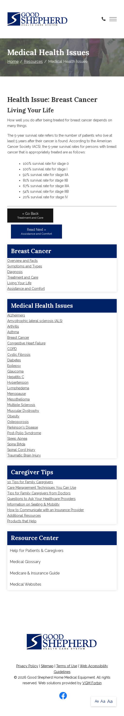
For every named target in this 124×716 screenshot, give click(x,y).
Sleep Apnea (17, 439)
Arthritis (13, 326)
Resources (33, 61)
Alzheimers (16, 315)
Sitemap (47, 666)
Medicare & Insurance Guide (35, 573)
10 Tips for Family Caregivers (30, 482)
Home (12, 61)
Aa (97, 701)
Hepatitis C (15, 377)
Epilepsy (14, 366)
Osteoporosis (18, 422)
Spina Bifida (16, 444)
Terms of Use (66, 666)
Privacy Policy (27, 666)
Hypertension (17, 382)
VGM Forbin (92, 683)
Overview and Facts (22, 261)
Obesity (13, 416)
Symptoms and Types (24, 266)
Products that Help (21, 521)
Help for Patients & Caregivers (36, 550)
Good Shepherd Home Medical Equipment (61, 677)
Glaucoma (15, 371)
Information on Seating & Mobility (33, 504)
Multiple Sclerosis (21, 405)
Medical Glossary (25, 561)
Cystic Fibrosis (18, 355)
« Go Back (30, 215)
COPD (12, 349)
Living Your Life (19, 283)
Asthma (13, 332)
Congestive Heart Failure (26, 343)
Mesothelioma (18, 399)
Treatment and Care (22, 277)
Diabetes (14, 360)
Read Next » (36, 231)
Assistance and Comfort (26, 289)
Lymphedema (18, 388)
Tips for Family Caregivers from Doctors (39, 493)
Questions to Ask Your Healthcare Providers (41, 499)
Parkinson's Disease (22, 427)
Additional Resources (24, 515)
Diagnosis (15, 272)
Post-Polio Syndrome (24, 433)
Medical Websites (25, 584)
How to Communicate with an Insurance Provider (45, 510)
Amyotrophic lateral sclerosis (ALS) (34, 321)
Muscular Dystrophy (23, 411)
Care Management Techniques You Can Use (41, 488)
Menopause (16, 394)
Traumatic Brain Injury (24, 455)
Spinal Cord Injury (21, 450)
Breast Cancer (18, 338)
